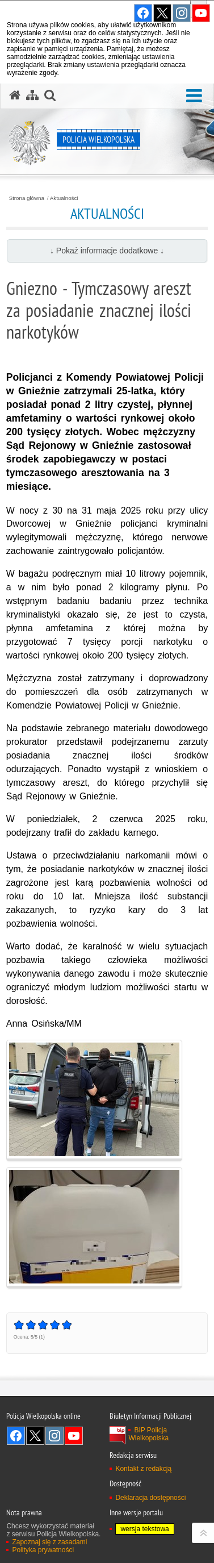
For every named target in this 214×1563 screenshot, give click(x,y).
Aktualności (64, 198)
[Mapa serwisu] (32, 95)
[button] (194, 96)
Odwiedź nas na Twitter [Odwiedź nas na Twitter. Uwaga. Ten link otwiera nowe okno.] (35, 1436)
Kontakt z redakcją (143, 1469)
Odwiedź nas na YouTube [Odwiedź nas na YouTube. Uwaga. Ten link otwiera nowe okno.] (74, 1436)
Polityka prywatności (43, 1550)
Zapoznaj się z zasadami (49, 1542)
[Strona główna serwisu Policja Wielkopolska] (14, 95)
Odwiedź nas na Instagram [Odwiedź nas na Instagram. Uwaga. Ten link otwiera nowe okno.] (54, 1436)
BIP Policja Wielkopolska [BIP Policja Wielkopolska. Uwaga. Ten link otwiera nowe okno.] (148, 1434)
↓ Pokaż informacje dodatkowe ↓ (107, 250)
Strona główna (26, 198)
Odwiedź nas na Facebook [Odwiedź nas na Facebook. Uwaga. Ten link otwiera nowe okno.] (16, 1436)
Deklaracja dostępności (150, 1498)
